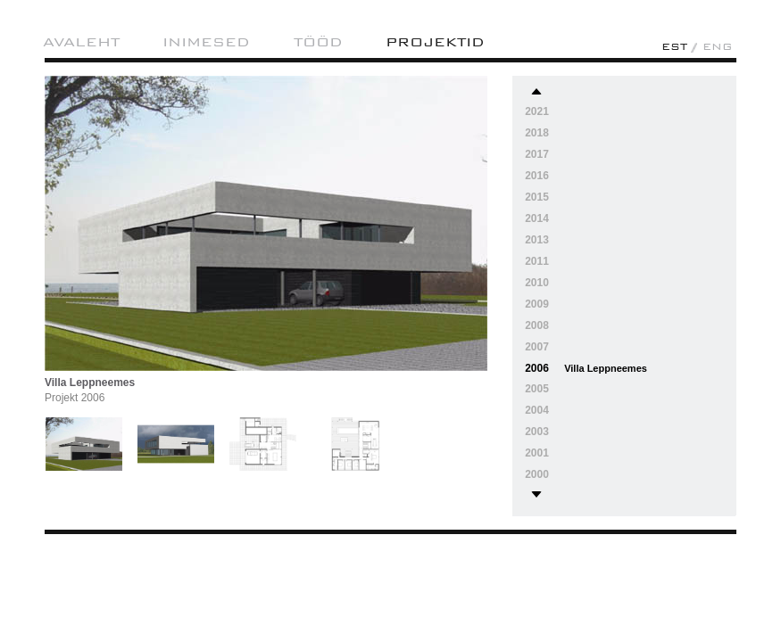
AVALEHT (81, 42)
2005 (537, 389)
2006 (537, 368)
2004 (537, 410)
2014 (537, 218)
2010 (537, 282)
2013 (537, 240)
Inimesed (206, 42)
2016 (537, 175)
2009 (537, 304)
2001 (537, 453)
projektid (435, 42)
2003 (537, 431)
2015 (537, 197)
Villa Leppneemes (605, 368)
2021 (537, 111)
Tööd (318, 42)
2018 (537, 133)
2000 (537, 474)
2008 (537, 325)
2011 (537, 261)
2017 (537, 154)
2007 (537, 347)
